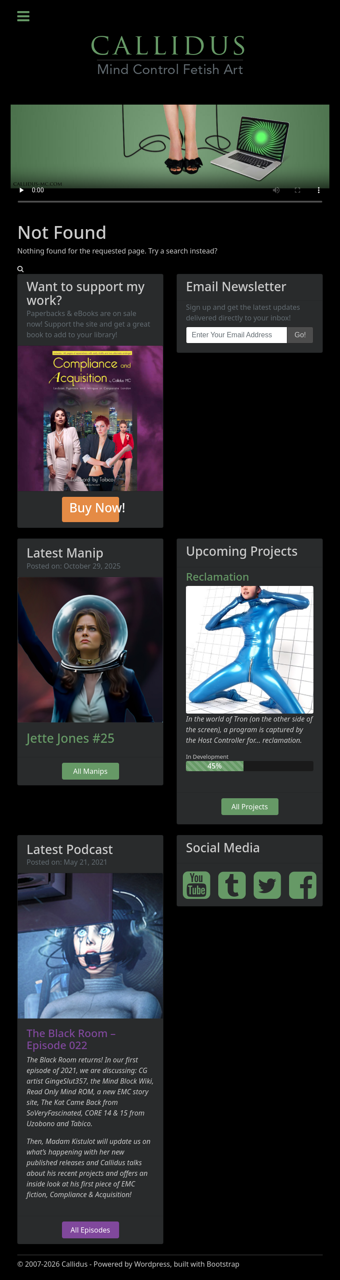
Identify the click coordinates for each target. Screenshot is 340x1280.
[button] (20, 268)
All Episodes (90, 1230)
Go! (300, 335)
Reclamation (217, 576)
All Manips (90, 771)
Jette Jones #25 (71, 738)
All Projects (250, 807)
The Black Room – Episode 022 (71, 1039)
